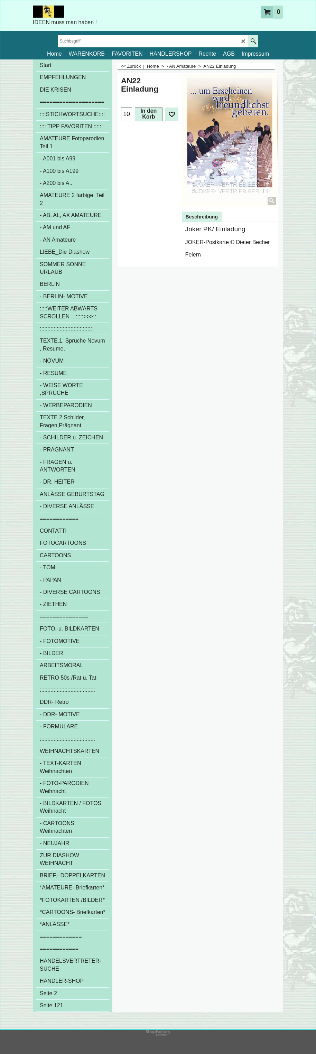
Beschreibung (202, 217)
